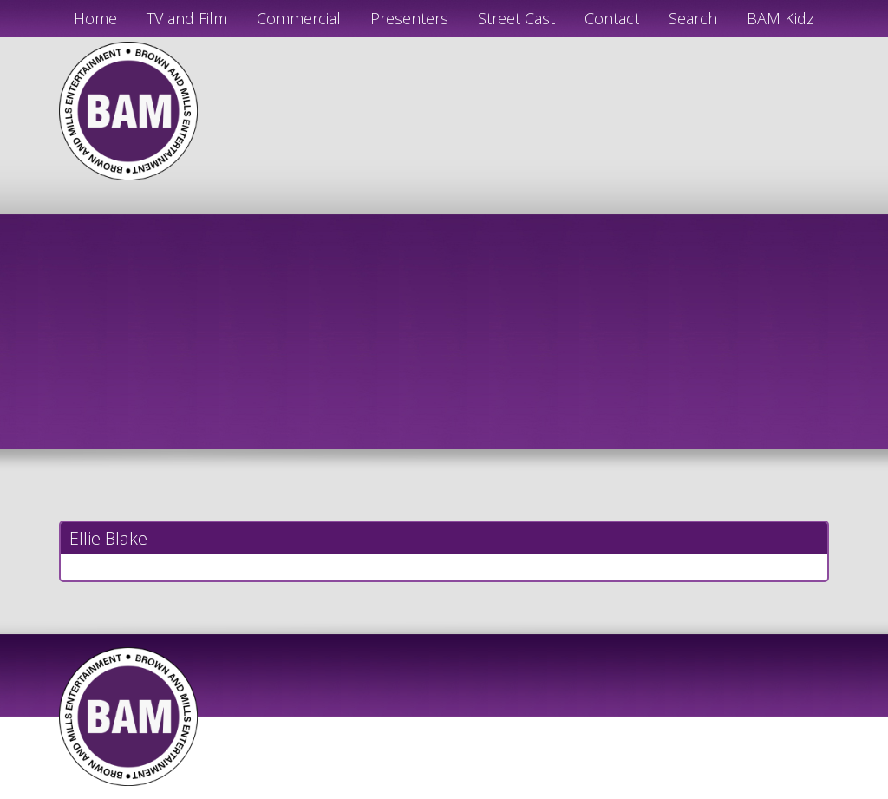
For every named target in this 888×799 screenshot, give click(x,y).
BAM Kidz (780, 18)
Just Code (556, 792)
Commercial (299, 18)
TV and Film (187, 18)
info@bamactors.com (720, 133)
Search (693, 18)
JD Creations (407, 792)
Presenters (409, 18)
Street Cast (516, 18)
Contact (611, 18)
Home (95, 18)
